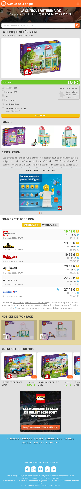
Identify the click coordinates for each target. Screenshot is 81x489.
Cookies (26, 442)
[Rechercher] (77, 25)
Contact (54, 442)
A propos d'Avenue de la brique (25, 438)
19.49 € (72, 82)
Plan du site (40, 442)
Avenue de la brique (17, 3)
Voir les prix (40, 115)
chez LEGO (16, 108)
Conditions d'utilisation (59, 438)
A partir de (7, 82)
